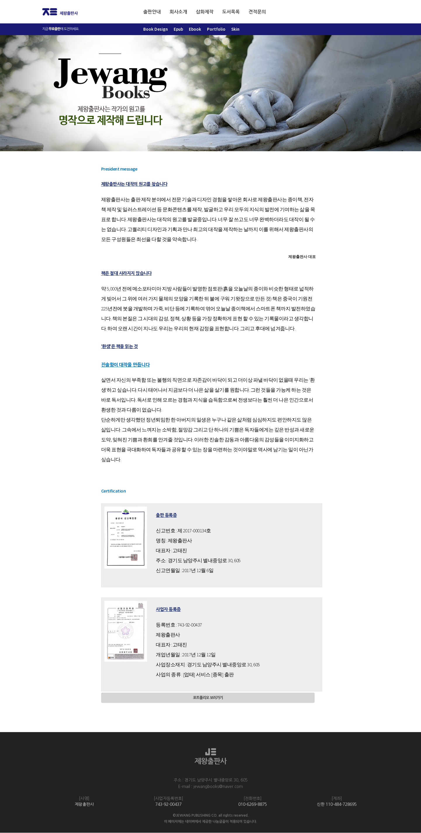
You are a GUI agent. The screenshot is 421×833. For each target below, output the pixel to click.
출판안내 (152, 12)
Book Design (155, 29)
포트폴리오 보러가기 (207, 698)
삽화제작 (204, 12)
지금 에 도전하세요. (60, 29)
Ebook (195, 29)
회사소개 (178, 12)
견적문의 (257, 12)
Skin (235, 29)
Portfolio (216, 29)
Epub (178, 29)
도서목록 (231, 12)
